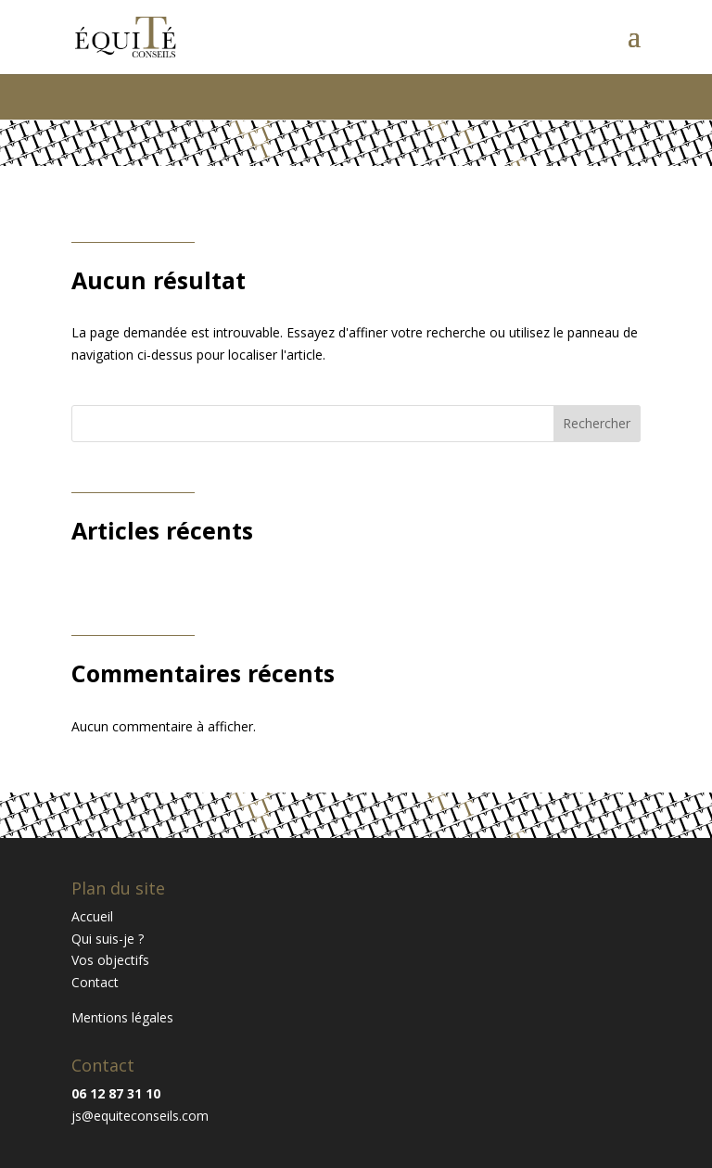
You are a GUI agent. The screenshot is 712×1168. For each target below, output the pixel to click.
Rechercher (596, 423)
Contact (95, 982)
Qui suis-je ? (107, 938)
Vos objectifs (110, 960)
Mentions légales (122, 1017)
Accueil (92, 916)
